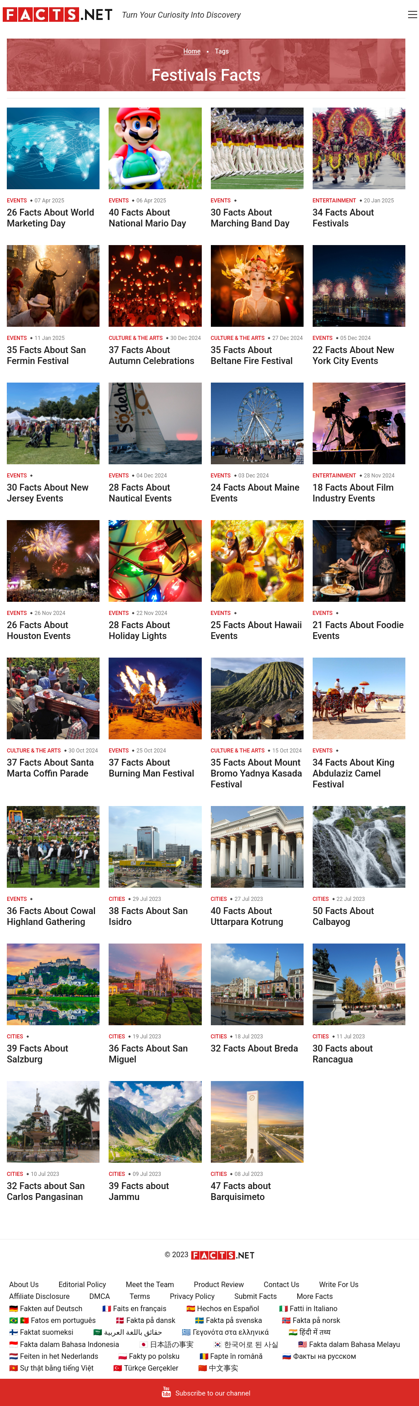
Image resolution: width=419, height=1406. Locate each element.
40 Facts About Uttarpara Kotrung (247, 916)
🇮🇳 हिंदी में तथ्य (309, 1332)
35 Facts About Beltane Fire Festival (252, 355)
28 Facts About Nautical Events (140, 493)
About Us (24, 1284)
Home (192, 51)
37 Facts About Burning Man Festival (151, 768)
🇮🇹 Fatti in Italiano (308, 1308)
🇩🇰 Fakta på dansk (145, 1320)
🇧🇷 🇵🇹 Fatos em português (52, 1320)
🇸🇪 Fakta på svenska (228, 1320)
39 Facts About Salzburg (37, 1054)
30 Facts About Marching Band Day (250, 218)
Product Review (219, 1284)
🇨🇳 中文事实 (218, 1368)
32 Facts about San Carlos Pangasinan (46, 1191)
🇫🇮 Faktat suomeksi (41, 1332)
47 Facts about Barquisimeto (241, 1191)
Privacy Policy (192, 1296)
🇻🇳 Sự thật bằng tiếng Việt (51, 1368)
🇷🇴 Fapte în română (231, 1356)
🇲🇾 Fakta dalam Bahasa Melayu (349, 1344)
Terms (140, 1296)
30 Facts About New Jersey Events (48, 493)
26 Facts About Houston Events (38, 630)
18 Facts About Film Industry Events (353, 493)
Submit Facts (255, 1296)
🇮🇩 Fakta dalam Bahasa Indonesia (64, 1344)
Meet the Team (150, 1284)
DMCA (100, 1296)
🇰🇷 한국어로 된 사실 (246, 1344)
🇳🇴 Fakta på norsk (311, 1320)
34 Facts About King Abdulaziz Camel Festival (353, 773)
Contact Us (281, 1284)
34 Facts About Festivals (343, 218)
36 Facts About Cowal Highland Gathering (51, 916)
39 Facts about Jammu (139, 1191)
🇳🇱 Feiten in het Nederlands (53, 1356)
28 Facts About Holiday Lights (139, 630)
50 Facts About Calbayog (343, 916)
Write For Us (339, 1284)
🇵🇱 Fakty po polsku (149, 1356)
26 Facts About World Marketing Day (50, 218)
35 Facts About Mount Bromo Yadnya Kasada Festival (256, 773)
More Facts (315, 1296)
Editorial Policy (82, 1284)
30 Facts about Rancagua (343, 1054)
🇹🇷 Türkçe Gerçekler (145, 1368)
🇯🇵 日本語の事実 (166, 1344)
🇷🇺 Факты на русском (319, 1356)
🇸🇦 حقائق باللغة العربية (127, 1332)
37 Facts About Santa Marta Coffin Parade (50, 768)
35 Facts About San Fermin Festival (46, 355)
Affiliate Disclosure (39, 1296)
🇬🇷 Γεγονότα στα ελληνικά (225, 1332)
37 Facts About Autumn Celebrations (151, 355)
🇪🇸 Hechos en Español (222, 1308)
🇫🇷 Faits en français (134, 1308)
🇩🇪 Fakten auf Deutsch (45, 1308)
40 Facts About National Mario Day (147, 218)
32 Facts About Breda (254, 1048)
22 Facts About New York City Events (353, 355)
